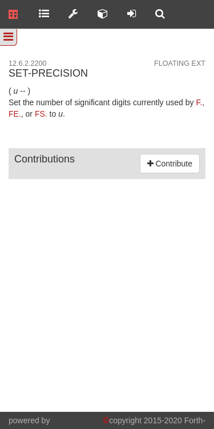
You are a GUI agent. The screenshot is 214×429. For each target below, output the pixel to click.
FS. (41, 113)
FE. (15, 113)
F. (199, 102)
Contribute (169, 163)
